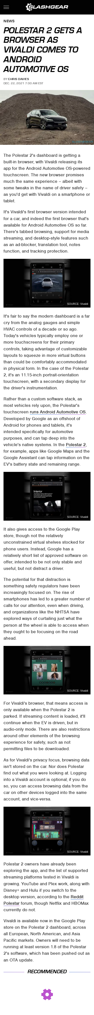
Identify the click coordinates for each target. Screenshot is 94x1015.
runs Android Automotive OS (58, 412)
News (9, 21)
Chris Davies (18, 79)
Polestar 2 (76, 444)
